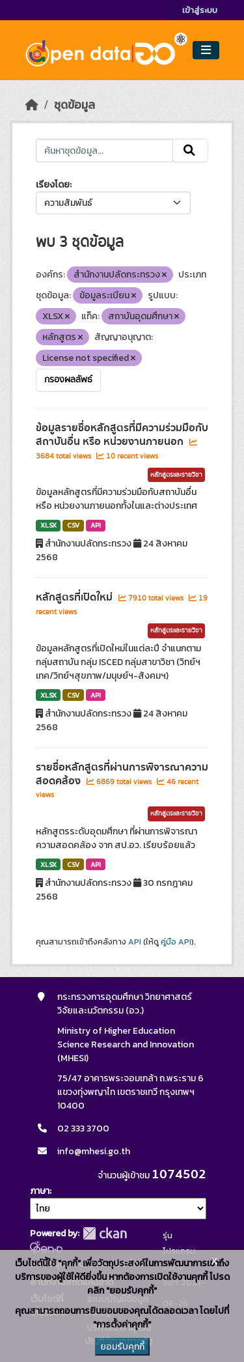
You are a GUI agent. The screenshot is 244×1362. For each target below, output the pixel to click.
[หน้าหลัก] (31, 104)
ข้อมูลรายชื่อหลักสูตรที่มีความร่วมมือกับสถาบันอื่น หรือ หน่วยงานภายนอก (122, 434)
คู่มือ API (176, 942)
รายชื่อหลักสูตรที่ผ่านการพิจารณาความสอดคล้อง (122, 774)
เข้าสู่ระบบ (199, 10)
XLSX (48, 525)
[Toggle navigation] (206, 50)
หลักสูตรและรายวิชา (176, 474)
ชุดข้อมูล (74, 104)
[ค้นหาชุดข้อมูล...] (105, 150)
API (95, 525)
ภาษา (39, 1191)
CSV (73, 525)
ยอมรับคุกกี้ (122, 1347)
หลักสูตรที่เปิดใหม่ (75, 597)
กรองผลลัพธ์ (68, 379)
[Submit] (190, 150)
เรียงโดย (53, 185)
